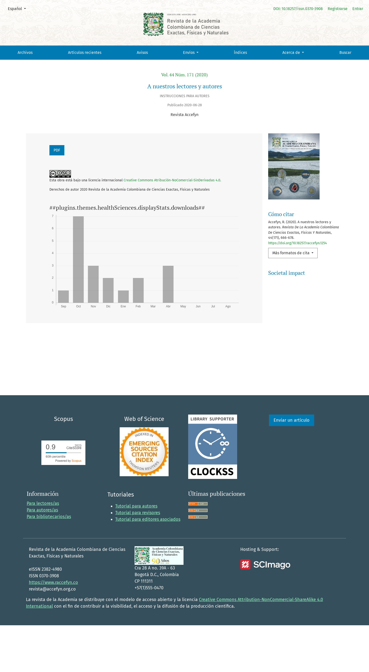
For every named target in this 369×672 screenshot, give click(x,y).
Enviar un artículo (292, 467)
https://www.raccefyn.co (53, 629)
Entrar (357, 8)
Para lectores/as (43, 550)
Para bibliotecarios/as (49, 563)
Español (19, 8)
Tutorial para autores (136, 553)
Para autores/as (42, 556)
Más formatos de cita (291, 253)
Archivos (25, 52)
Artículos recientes (84, 52)
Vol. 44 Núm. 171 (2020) (184, 75)
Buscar (345, 52)
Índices (240, 52)
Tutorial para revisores (137, 559)
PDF (57, 150)
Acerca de (291, 52)
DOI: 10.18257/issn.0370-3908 (298, 8)
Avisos (142, 52)
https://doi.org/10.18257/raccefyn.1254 (297, 243)
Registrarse (337, 8)
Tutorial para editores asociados (147, 566)
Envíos (189, 52)
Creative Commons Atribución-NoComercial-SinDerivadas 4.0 (172, 180)
